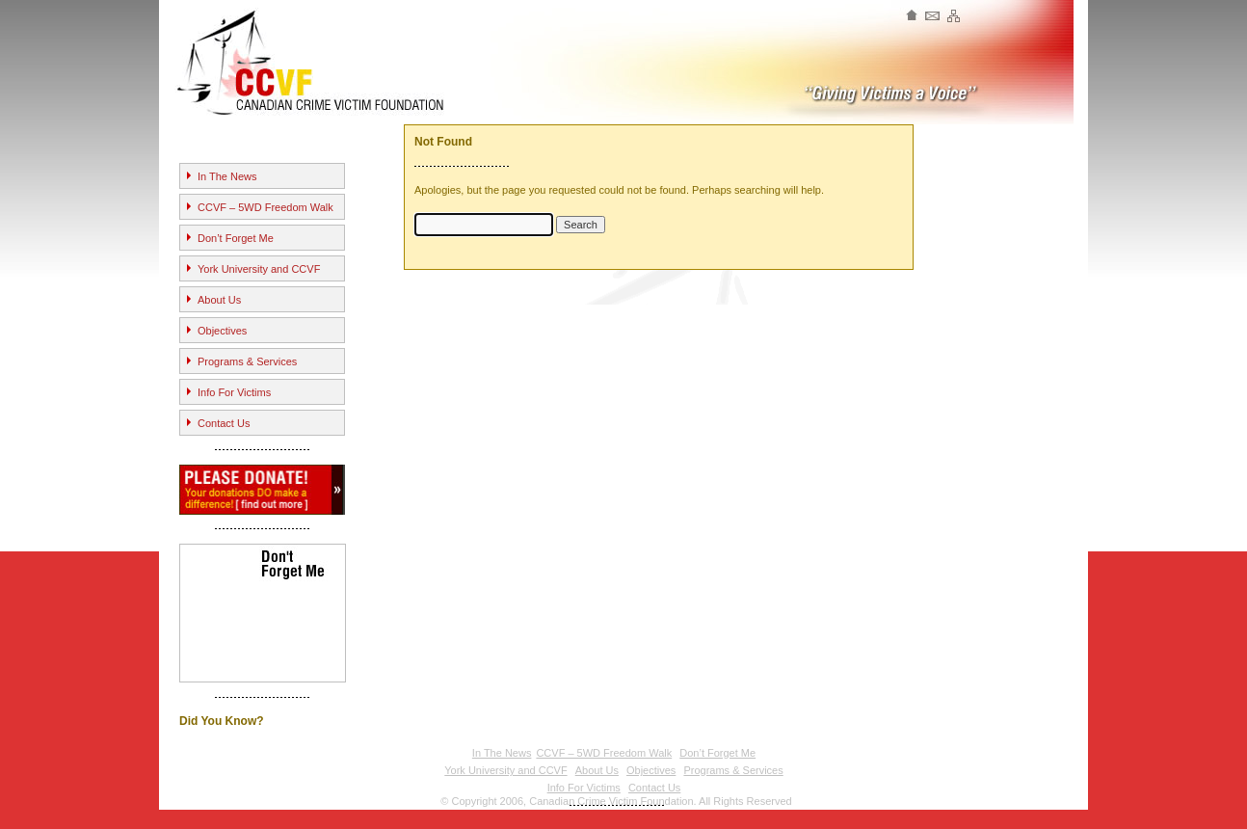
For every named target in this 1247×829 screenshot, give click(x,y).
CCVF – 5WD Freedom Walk (265, 207)
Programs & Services (247, 361)
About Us (219, 300)
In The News (227, 176)
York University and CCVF (259, 269)
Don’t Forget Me (236, 238)
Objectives (222, 330)
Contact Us (224, 423)
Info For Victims (234, 392)
